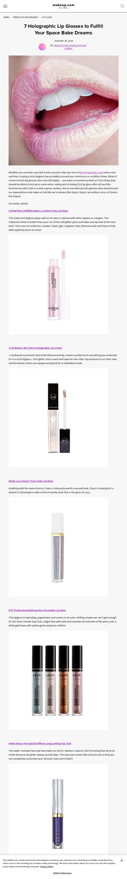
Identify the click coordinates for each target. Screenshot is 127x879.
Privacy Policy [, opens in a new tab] (46, 866)
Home (6, 17)
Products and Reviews (25, 17)
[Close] (121, 860)
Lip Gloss (47, 17)
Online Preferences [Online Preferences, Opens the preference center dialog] (62, 873)
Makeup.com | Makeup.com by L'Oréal (70, 47)
